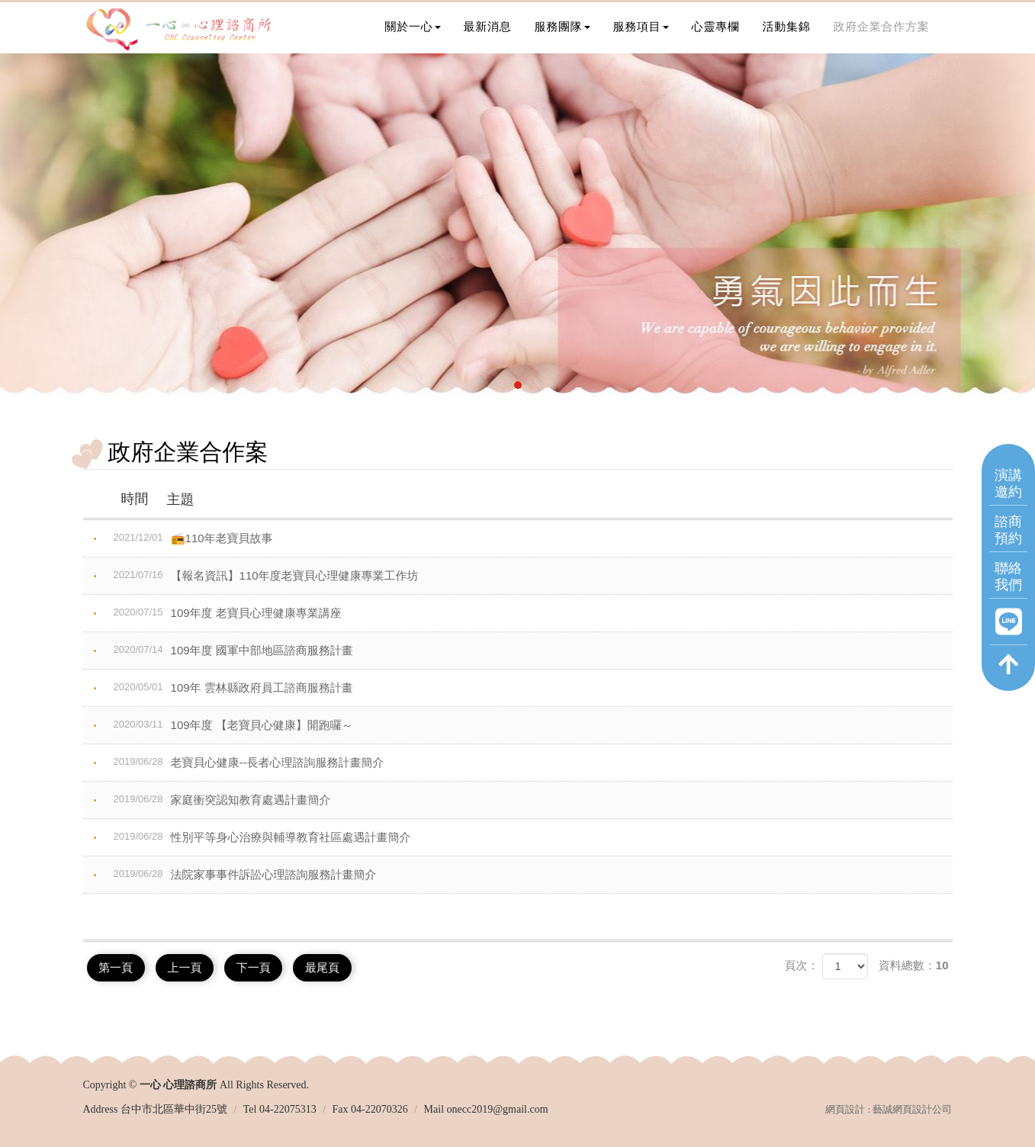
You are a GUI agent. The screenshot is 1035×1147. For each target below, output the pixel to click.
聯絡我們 (1008, 591)
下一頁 (270, 966)
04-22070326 (379, 1107)
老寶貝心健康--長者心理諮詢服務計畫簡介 (245, 762)
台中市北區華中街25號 (174, 1107)
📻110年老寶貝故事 (189, 538)
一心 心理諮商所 (178, 30)
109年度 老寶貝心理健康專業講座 (224, 612)
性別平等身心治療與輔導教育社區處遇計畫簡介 (258, 837)
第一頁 (119, 966)
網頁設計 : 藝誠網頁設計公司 (888, 1107)
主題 (154, 499)
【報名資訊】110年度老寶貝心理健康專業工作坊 (262, 575)
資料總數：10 (914, 965)
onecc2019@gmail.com (497, 1107)
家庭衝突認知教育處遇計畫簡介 (218, 799)
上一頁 (195, 966)
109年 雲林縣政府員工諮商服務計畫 (229, 687)
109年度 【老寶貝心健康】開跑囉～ (229, 724)
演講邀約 (1008, 497)
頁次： (801, 965)
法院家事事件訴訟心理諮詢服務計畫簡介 (241, 874)
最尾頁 (346, 966)
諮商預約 (1008, 544)
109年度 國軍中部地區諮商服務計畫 (229, 650)
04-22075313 (288, 1107)
